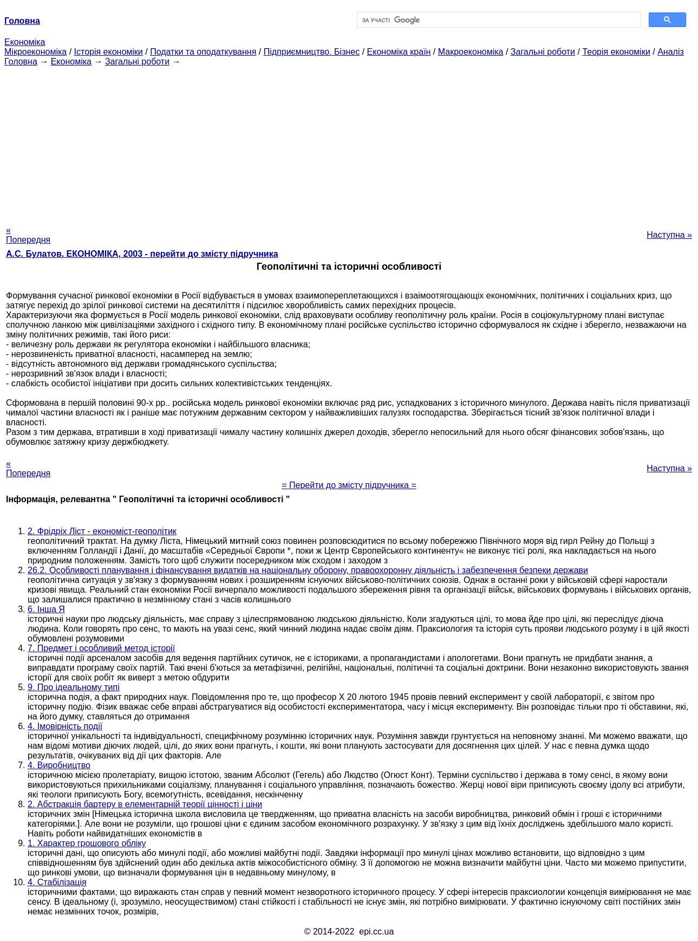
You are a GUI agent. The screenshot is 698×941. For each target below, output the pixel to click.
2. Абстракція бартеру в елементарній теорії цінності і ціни (145, 804)
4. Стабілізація (57, 882)
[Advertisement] (349, 142)
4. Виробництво (59, 765)
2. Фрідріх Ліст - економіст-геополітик (102, 531)
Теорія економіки (616, 51)
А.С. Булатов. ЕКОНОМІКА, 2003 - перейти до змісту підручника (142, 253)
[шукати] (498, 20)
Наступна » (669, 234)
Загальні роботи (543, 51)
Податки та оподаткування (203, 51)
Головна (20, 61)
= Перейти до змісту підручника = (349, 485)
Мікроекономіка (35, 51)
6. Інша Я (46, 609)
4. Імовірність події (65, 726)
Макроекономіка (471, 51)
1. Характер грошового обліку (87, 843)
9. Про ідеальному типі (74, 687)
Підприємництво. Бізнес (312, 51)
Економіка (24, 42)
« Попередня (28, 234)
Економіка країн (399, 51)
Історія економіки (108, 51)
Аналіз (670, 51)
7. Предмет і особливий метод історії (101, 648)
